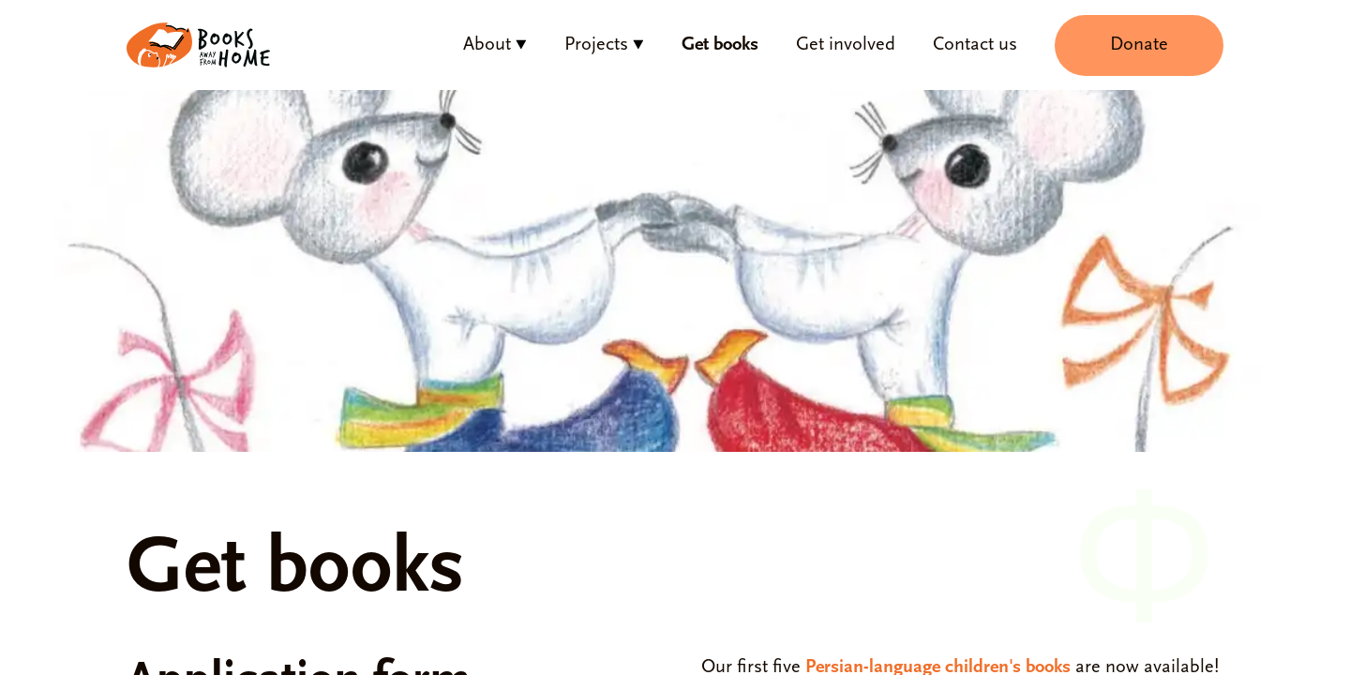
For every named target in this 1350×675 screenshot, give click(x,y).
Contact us (975, 45)
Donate (1139, 45)
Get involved (845, 45)
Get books (720, 45)
